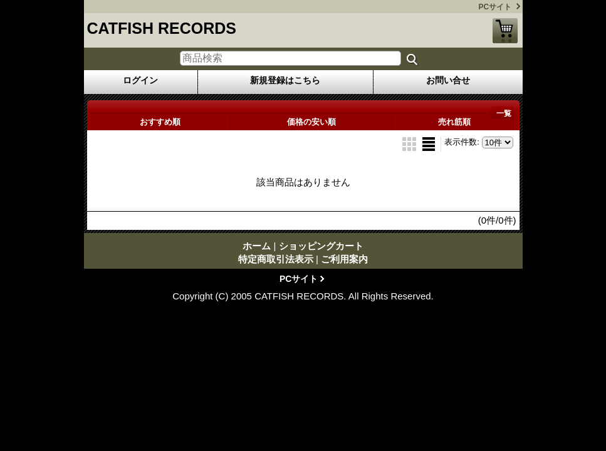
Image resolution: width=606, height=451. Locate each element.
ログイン (140, 80)
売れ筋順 (454, 122)
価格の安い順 (311, 122)
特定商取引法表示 (275, 259)
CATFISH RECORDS (161, 28)
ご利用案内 (344, 259)
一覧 (503, 113)
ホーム (257, 246)
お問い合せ (448, 80)
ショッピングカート (505, 30)
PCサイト (495, 7)
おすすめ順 (160, 122)
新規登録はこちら (285, 80)
